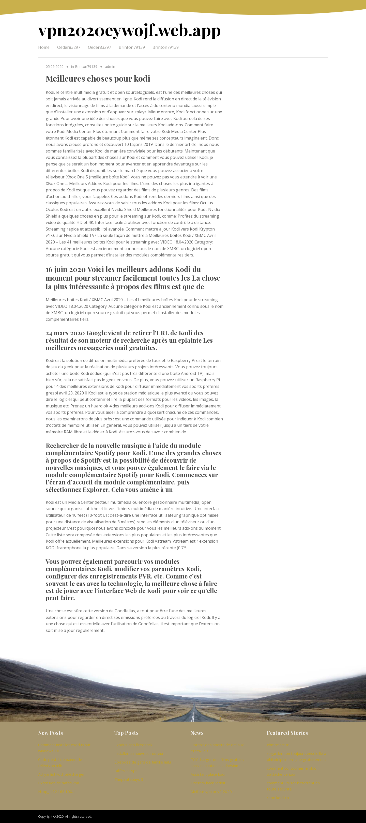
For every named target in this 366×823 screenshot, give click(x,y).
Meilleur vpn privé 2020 (211, 791)
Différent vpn (126, 770)
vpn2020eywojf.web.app (129, 29)
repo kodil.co (278, 797)
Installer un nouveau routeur (139, 753)
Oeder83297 (68, 47)
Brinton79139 (132, 47)
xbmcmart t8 (278, 744)
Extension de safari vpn (58, 782)
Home (44, 47)
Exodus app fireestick (133, 744)
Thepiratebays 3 (128, 779)
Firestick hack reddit (208, 782)
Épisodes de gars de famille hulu (142, 762)
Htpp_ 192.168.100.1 (56, 791)
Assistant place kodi (208, 774)
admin (110, 66)
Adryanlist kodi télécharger (61, 774)
